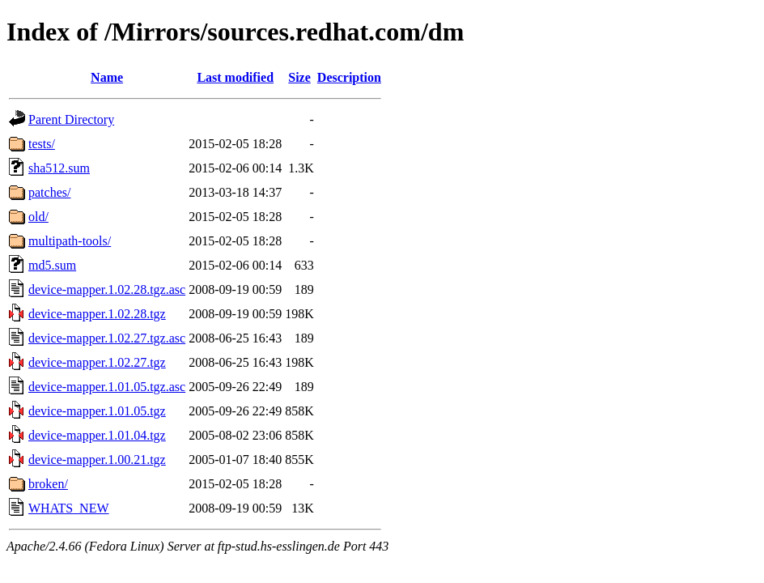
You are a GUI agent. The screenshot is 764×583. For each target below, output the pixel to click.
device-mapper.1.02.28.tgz (97, 314)
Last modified (235, 77)
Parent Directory (71, 119)
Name (107, 77)
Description (349, 77)
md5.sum (52, 265)
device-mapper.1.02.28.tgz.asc (106, 289)
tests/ (41, 144)
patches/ (49, 192)
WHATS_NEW (68, 508)
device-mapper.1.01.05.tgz (97, 411)
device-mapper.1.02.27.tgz (97, 362)
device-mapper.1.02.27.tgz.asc (106, 338)
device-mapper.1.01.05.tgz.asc (106, 387)
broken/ (48, 484)
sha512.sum (59, 168)
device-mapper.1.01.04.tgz (97, 435)
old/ (38, 216)
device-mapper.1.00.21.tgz (97, 459)
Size (299, 77)
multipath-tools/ (69, 241)
